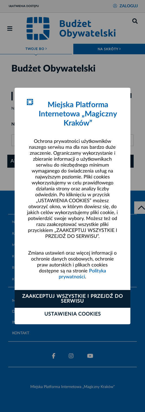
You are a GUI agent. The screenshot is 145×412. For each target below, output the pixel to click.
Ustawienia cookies (72, 314)
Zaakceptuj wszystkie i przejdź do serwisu (72, 299)
